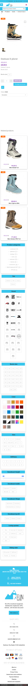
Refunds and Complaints (14, 681)
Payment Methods (14, 677)
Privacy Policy (14, 672)
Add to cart (18, 80)
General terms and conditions (14, 674)
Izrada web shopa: (18, 684)
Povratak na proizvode (20, 84)
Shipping (14, 679)
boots (6, 91)
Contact (14, 669)
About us (14, 667)
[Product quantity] (6, 81)
